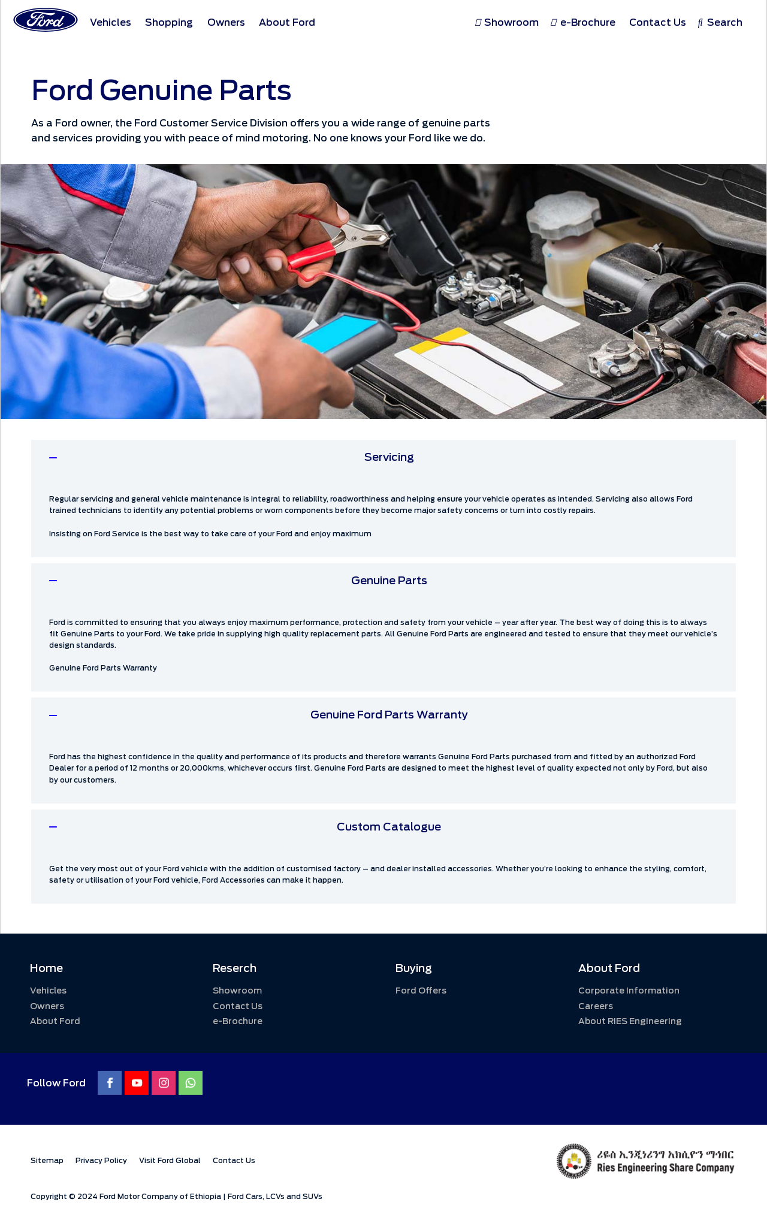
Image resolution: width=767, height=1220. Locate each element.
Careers (595, 1006)
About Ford (55, 1021)
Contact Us (237, 1006)
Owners (47, 1006)
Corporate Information (629, 990)
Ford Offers (420, 990)
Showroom (237, 990)
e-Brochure (237, 1021)
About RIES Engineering (630, 1021)
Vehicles (48, 990)
